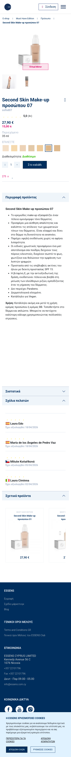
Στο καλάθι (35, 164)
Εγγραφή (8, 598)
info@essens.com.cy (15, 684)
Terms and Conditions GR (17, 630)
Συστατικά (12, 391)
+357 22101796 (12, 668)
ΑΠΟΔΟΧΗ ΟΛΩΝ (17, 749)
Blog (6, 609)
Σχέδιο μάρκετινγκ (14, 604)
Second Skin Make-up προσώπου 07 (21, 22)
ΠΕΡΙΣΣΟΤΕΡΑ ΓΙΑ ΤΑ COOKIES (16, 740)
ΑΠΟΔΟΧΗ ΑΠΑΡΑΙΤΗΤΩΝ (48, 740)
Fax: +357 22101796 (15, 673)
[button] (61, 534)
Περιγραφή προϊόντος (21, 197)
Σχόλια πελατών (17, 400)
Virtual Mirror (35, 67)
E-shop (6, 18)
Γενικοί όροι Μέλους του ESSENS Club (24, 635)
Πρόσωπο (46, 18)
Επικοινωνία (12, 648)
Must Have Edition (25, 18)
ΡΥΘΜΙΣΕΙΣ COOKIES (42, 749)
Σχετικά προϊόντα (18, 496)
